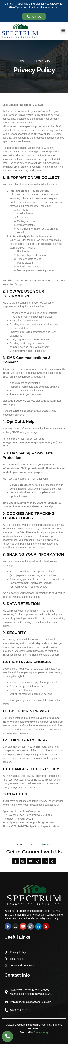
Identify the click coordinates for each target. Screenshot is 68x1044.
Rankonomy (41, 1032)
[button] (63, 31)
